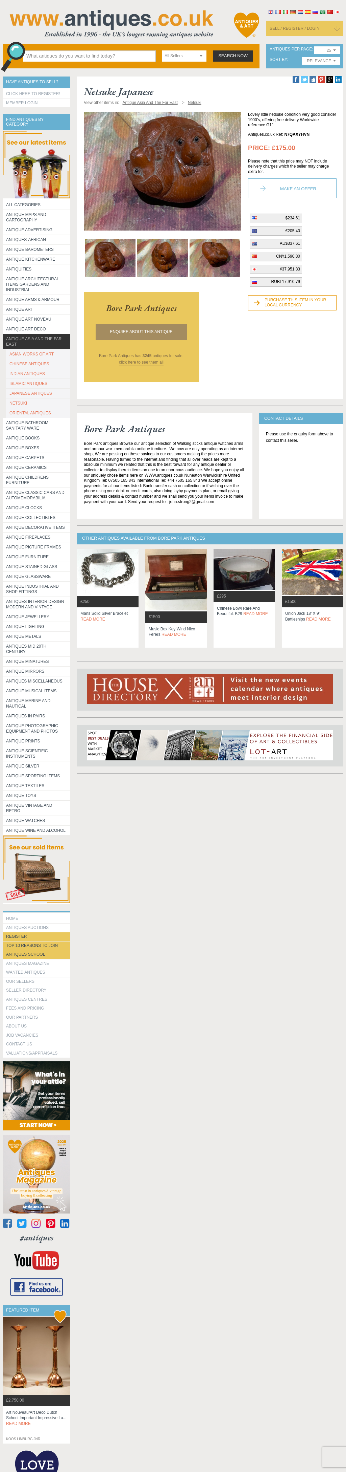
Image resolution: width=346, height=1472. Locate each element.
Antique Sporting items (33, 776)
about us (16, 1026)
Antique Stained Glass (31, 566)
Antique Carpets (25, 457)
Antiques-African (26, 239)
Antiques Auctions (27, 927)
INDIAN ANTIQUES (27, 373)
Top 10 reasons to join (32, 945)
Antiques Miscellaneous (34, 681)
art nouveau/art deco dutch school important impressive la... (36, 1418)
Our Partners (22, 1017)
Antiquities (18, 269)
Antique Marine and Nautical (28, 703)
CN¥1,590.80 (288, 256)
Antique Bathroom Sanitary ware (27, 425)
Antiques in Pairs (25, 716)
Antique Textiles (25, 785)
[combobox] (184, 56)
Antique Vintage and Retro (29, 808)
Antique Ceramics (26, 467)
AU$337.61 (290, 243)
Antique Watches (25, 820)
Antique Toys (21, 795)
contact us (19, 1044)
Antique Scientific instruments (27, 754)
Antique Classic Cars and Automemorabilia (35, 495)
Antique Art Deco (26, 329)
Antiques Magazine (27, 963)
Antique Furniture (27, 557)
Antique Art (19, 309)
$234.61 (293, 218)
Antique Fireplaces (28, 537)
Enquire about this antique (141, 331)
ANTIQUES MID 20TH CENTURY (26, 649)
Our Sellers (20, 981)
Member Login (22, 103)
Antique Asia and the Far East (34, 342)
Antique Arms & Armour (32, 299)
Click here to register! (33, 93)
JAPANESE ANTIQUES (30, 393)
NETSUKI (18, 403)
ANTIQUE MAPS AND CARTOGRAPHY (26, 217)
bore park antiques (141, 308)
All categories (23, 204)
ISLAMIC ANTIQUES (28, 383)
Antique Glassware (28, 576)
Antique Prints (23, 741)
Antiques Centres (26, 999)
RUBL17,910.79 (285, 281)
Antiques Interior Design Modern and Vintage (35, 604)
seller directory (26, 990)
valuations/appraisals (31, 1053)
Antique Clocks (24, 507)
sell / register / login (295, 28)
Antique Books (23, 438)
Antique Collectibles (30, 517)
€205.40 (293, 231)
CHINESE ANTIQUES (29, 364)
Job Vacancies (22, 1035)
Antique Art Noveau (28, 319)
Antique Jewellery (27, 616)
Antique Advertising (29, 230)
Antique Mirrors (25, 671)
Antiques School (25, 954)
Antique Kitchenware (30, 259)
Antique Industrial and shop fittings (32, 589)
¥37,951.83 (290, 269)
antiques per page (291, 49)
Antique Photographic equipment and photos (32, 728)
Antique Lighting (25, 626)
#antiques (36, 1237)
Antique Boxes (22, 448)
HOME (12, 918)
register (16, 936)
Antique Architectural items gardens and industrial (32, 284)
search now (233, 55)
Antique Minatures (27, 661)
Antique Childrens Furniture (27, 480)
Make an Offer (298, 188)
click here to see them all (141, 362)
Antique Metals (23, 636)
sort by (278, 60)
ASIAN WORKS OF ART (31, 354)
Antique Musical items (31, 691)
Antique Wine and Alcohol (36, 830)
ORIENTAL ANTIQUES (30, 413)
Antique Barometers (30, 249)
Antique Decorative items (35, 527)
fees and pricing (25, 1008)
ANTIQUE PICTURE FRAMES (33, 547)
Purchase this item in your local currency (295, 303)
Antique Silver (22, 766)
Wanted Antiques (25, 972)
